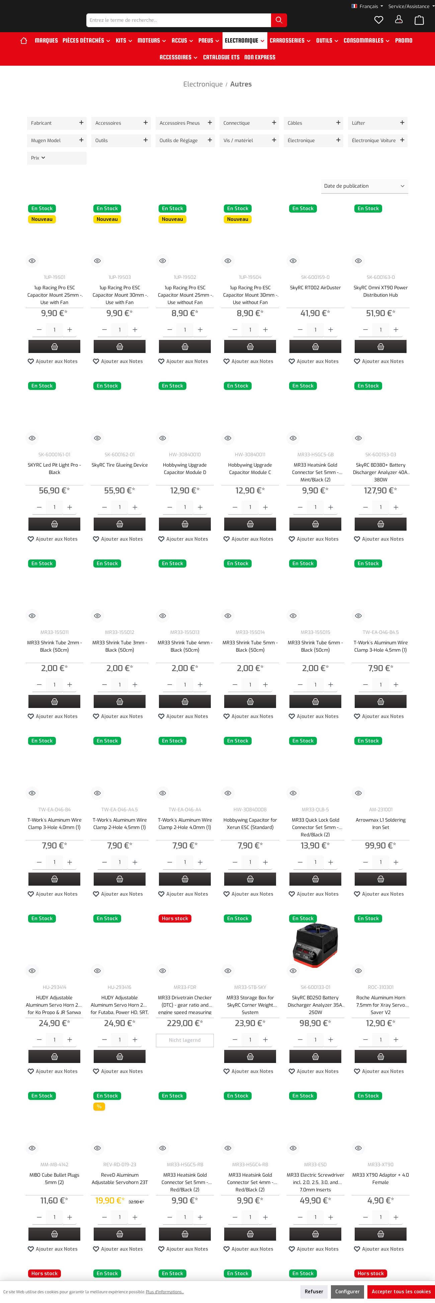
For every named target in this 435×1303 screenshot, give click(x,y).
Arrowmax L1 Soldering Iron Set (381, 835)
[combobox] (196, 26)
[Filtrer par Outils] (121, 152)
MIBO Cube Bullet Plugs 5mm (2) (54, 1190)
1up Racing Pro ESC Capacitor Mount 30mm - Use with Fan (120, 306)
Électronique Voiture (374, 152)
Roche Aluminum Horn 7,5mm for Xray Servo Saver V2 (380, 1016)
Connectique (237, 134)
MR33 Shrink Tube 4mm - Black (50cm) (185, 658)
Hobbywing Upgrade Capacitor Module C (250, 480)
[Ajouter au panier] (54, 357)
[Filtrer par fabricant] (57, 134)
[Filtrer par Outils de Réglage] (185, 152)
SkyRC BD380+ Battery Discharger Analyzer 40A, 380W (380, 483)
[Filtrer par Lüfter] (378, 134)
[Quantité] (54, 342)
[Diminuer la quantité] (39, 342)
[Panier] (419, 26)
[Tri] (364, 198)
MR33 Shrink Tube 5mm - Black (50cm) (250, 658)
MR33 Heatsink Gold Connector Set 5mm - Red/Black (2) (185, 1193)
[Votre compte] (399, 24)
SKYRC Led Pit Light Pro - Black (54, 480)
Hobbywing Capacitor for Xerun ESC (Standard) (250, 835)
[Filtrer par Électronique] (313, 152)
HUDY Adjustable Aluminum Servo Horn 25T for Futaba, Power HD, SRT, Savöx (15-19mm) (120, 1016)
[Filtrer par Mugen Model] (57, 152)
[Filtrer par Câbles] (313, 134)
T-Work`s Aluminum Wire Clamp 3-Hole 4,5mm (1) (381, 658)
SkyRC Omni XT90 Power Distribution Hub (381, 303)
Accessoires (108, 134)
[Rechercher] (296, 26)
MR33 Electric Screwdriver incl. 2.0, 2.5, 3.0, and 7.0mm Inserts (315, 1193)
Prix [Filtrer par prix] (38, 169)
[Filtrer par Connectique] (249, 134)
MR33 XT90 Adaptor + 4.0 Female (380, 1190)
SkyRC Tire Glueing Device (120, 476)
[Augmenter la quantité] (70, 342)
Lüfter (358, 134)
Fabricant (41, 134)
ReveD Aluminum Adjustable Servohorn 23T (120, 1190)
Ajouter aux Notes (52, 371)
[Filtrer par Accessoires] (121, 134)
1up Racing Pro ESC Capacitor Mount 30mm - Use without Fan (250, 306)
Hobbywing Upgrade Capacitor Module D (185, 480)
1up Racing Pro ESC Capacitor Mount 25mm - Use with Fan (54, 306)
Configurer (347, 1292)
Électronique (301, 152)
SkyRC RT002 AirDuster (315, 299)
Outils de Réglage (179, 152)
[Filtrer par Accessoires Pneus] (185, 134)
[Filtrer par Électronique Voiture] (378, 152)
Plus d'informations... (165, 1292)
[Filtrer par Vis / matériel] (249, 152)
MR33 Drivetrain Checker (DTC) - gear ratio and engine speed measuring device (185, 1016)
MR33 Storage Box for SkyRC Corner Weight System (250, 1016)
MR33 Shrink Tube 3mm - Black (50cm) (119, 658)
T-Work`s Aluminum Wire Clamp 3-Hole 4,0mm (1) (54, 835)
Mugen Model (46, 152)
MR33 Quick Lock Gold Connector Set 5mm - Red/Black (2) (315, 838)
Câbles (295, 134)
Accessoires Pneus (180, 134)
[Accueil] (26, 52)
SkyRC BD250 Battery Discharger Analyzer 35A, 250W (315, 1016)
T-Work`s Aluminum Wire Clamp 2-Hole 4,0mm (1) (185, 835)
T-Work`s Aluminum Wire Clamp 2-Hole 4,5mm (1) (120, 835)
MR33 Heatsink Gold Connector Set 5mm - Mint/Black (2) (315, 483)
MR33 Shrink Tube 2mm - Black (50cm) (54, 658)
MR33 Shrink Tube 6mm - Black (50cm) (315, 658)
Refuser (314, 1292)
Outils (101, 152)
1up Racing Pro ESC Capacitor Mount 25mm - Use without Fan (185, 306)
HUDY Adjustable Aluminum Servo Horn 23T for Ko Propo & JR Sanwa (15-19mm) (54, 1016)
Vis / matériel (238, 152)
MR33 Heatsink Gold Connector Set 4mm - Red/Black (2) (250, 1193)
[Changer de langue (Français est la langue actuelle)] (367, 6)
